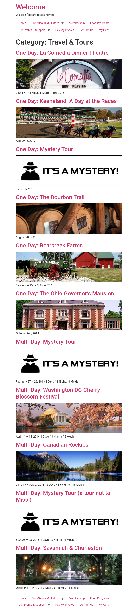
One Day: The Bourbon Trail (50, 197)
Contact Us (87, 30)
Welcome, (31, 7)
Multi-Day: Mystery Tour (46, 341)
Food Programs (99, 23)
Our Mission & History (45, 23)
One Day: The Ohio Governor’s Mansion (65, 293)
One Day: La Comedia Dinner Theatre (62, 52)
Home (22, 23)
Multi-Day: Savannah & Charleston (59, 547)
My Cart (104, 30)
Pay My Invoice (64, 30)
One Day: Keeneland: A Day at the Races (66, 101)
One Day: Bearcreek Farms (49, 245)
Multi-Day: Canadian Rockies (52, 444)
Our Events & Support (32, 30)
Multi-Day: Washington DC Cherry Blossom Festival (58, 393)
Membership (77, 23)
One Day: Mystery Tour (44, 149)
